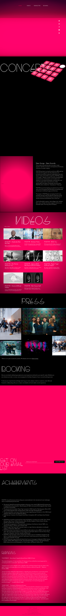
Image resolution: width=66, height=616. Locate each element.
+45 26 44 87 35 (34, 612)
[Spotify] (59, 21)
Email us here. (35, 358)
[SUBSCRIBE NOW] (59, 462)
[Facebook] (59, 27)
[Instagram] (59, 24)
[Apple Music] (59, 33)
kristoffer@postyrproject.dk (34, 613)
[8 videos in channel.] (33, 259)
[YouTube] (59, 30)
